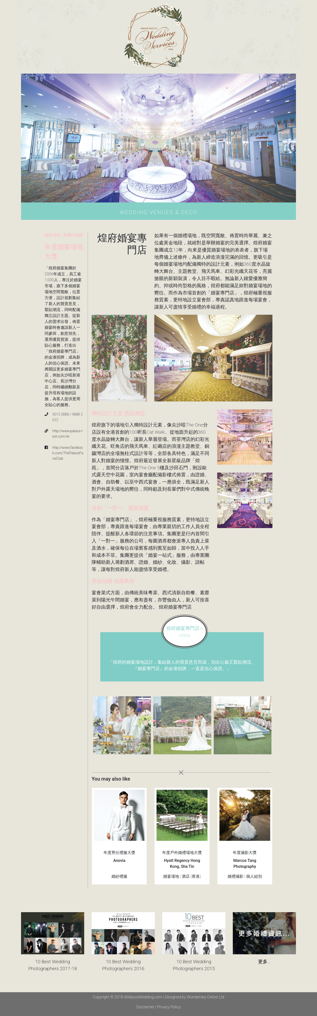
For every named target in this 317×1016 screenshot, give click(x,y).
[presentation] (100, 724)
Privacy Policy (169, 1007)
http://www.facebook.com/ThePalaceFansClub (68, 453)
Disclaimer (145, 1007)
